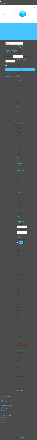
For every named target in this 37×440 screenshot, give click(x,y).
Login (19, 216)
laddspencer (21, 170)
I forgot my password (21, 236)
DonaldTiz (20, 391)
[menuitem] (6, 27)
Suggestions (21, 192)
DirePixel (19, 85)
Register (20, 221)
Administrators (22, 345)
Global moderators (21, 349)
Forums (2, 3)
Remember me (12, 65)
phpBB (22, 437)
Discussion (20, 123)
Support (19, 140)
